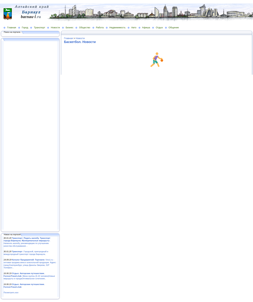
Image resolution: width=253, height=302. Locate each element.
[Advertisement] (30, 136)
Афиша (146, 27)
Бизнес (69, 27)
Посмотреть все (11, 292)
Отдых (159, 27)
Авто (133, 27)
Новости (55, 27)
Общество (84, 27)
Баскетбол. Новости (80, 42)
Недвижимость (117, 27)
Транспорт (39, 27)
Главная (11, 27)
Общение (174, 27)
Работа (100, 27)
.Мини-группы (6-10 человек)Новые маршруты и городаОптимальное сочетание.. (29, 276)
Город (25, 27)
